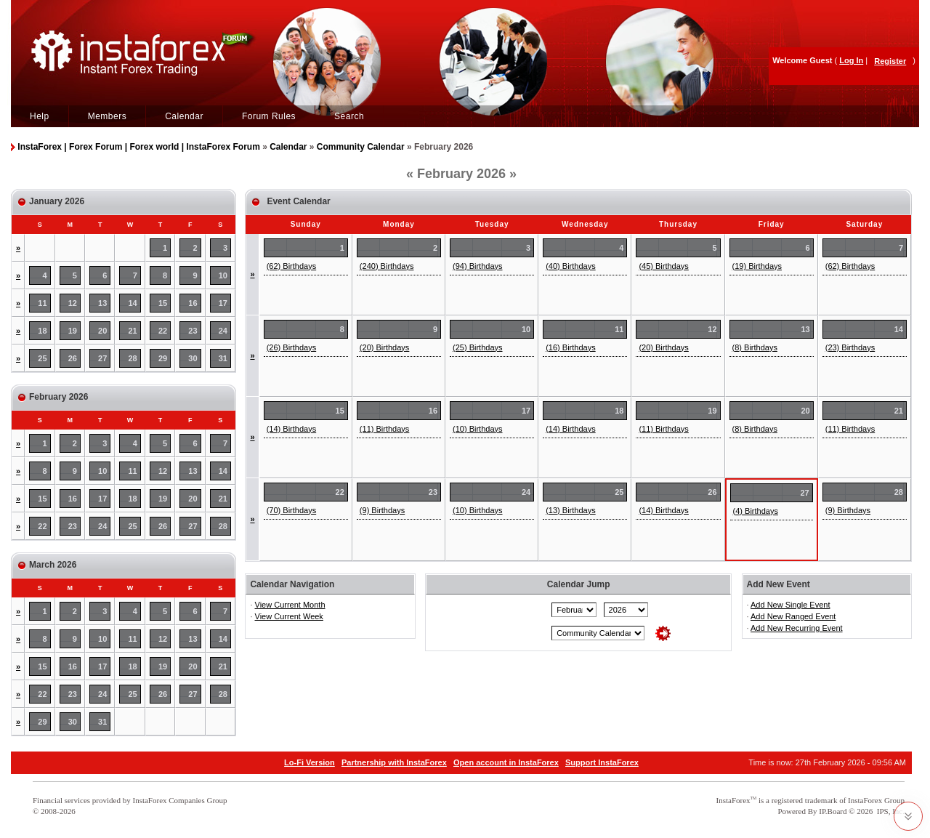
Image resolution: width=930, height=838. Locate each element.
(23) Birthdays (850, 347)
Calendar (184, 116)
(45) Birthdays (663, 266)
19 (72, 330)
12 (72, 303)
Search (349, 116)
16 (192, 303)
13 (102, 303)
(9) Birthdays (382, 510)
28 (133, 358)
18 (42, 330)
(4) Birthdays (755, 511)
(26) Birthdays (291, 347)
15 (162, 303)
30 (192, 358)
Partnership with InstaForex (394, 762)
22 (162, 330)
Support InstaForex (602, 762)
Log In (851, 60)
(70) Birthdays (291, 510)
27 (102, 358)
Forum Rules (269, 116)
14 (133, 303)
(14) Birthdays (291, 428)
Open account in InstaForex (506, 762)
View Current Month (290, 604)
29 (162, 358)
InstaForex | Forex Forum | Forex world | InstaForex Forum (138, 147)
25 (42, 358)
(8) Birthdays (754, 347)
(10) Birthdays (477, 428)
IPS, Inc (889, 811)
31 (223, 358)
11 (42, 303)
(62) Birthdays (291, 266)
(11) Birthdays (384, 428)
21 (133, 330)
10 (223, 275)
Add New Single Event (790, 604)
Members (107, 116)
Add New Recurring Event (797, 628)
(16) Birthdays (570, 347)
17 (223, 303)
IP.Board (832, 811)
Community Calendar (361, 147)
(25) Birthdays (477, 347)
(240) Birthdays (387, 266)
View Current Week (289, 616)
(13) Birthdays (570, 510)
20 (102, 330)
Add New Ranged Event (793, 616)
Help (39, 116)
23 (192, 330)
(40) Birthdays (570, 266)
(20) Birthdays (384, 347)
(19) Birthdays (757, 266)
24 (223, 330)
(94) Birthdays (477, 266)
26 (72, 358)
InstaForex (733, 800)
